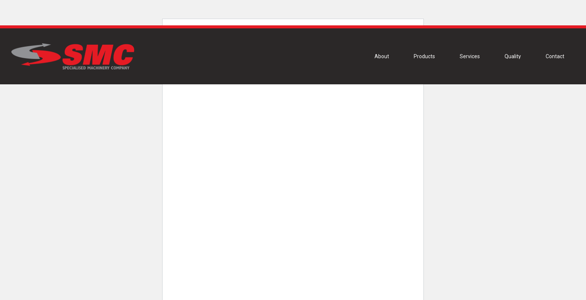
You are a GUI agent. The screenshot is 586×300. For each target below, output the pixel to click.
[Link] (72, 56)
